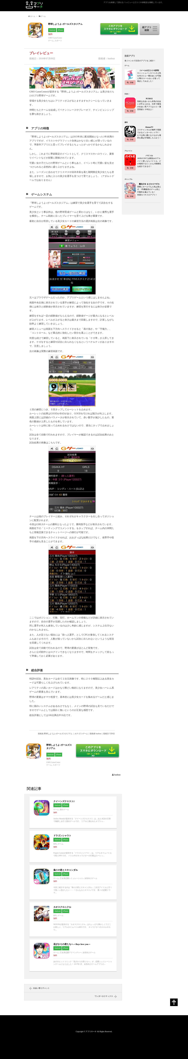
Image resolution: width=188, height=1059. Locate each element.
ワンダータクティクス (104, 996)
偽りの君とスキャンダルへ (73, 882)
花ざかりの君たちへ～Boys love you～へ (73, 955)
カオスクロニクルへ (73, 919)
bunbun (117, 775)
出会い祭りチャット (41, 988)
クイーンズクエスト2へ (73, 812)
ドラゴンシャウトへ (73, 847)
